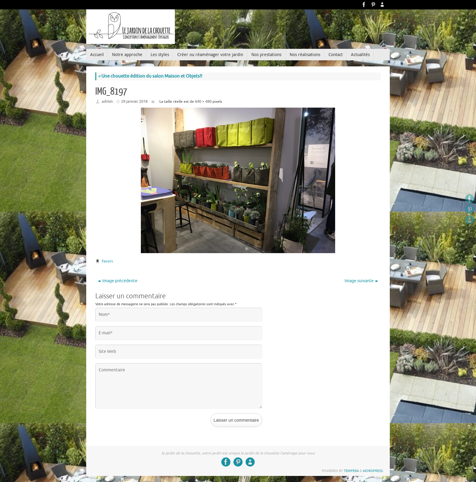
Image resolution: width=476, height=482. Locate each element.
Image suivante (361, 280)
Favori (107, 261)
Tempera (351, 471)
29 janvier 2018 (134, 101)
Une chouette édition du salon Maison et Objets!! (150, 76)
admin (107, 101)
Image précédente (118, 280)
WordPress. (373, 471)
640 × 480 (203, 101)
